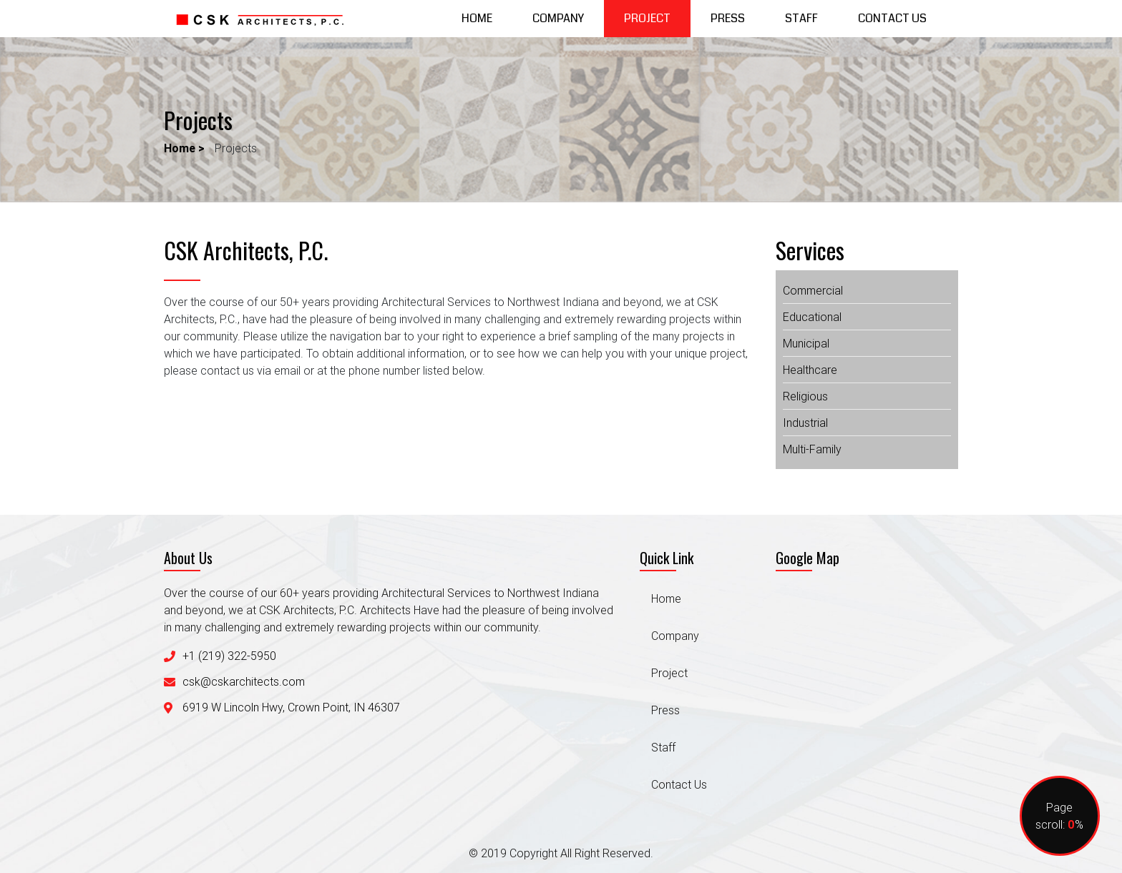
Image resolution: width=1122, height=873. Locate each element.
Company (558, 18)
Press (728, 18)
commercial (813, 290)
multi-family (812, 449)
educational (812, 317)
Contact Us (892, 18)
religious (805, 396)
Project (647, 18)
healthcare (810, 369)
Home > (184, 148)
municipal (806, 343)
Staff (801, 18)
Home (487, 17)
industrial (805, 422)
